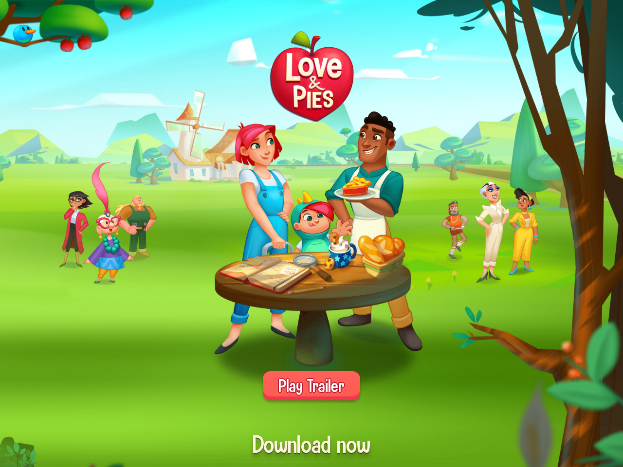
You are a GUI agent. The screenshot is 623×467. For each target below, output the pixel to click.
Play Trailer (311, 386)
